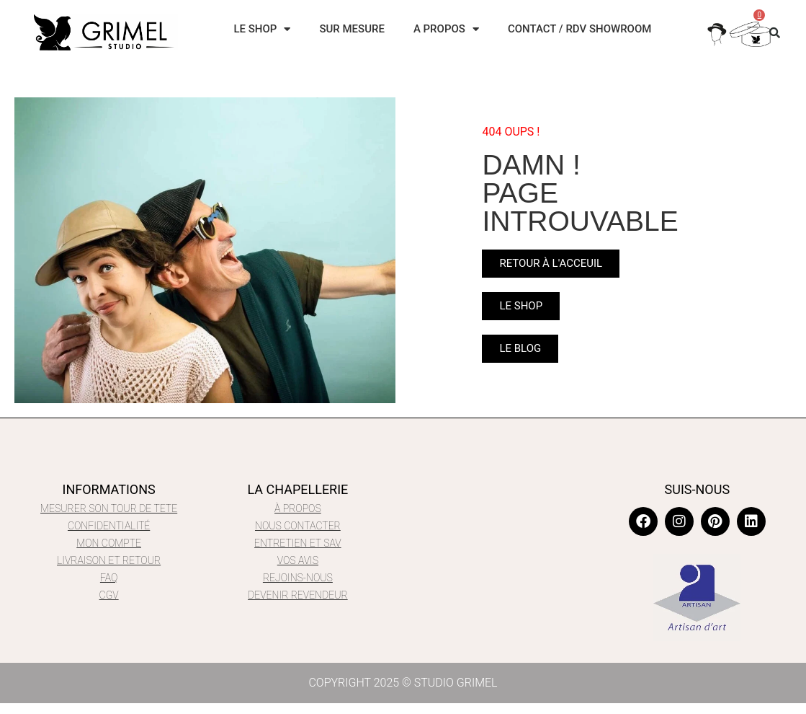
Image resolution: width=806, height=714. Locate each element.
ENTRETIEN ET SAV (297, 543)
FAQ (108, 577)
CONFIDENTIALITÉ (109, 526)
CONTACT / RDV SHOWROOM (580, 28)
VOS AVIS (297, 560)
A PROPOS (446, 29)
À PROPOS (297, 508)
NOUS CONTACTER (298, 526)
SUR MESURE (351, 28)
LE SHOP (261, 29)
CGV (109, 595)
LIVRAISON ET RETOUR (109, 560)
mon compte (108, 543)
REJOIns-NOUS (298, 577)
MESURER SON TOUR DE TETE (108, 508)
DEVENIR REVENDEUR (298, 595)
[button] (775, 32)
